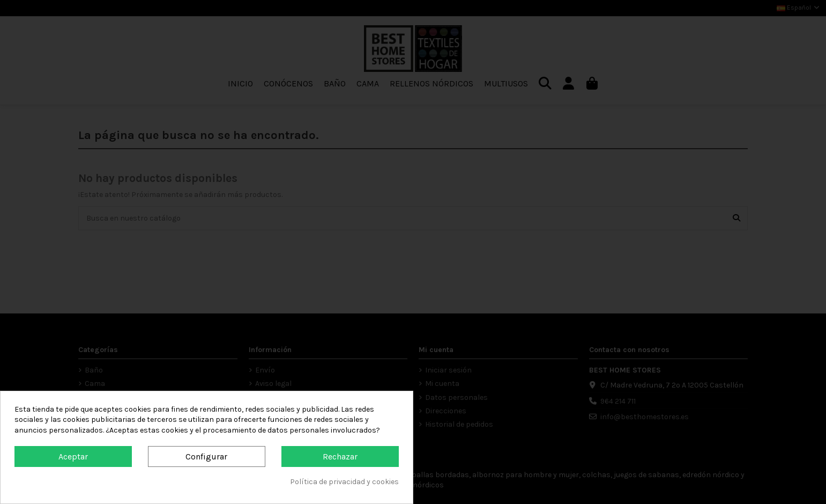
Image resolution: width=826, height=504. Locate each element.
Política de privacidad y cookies (344, 481)
